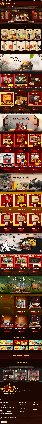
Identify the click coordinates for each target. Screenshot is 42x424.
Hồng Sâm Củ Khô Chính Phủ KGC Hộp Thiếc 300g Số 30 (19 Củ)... (7, 166)
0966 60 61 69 (3, 0)
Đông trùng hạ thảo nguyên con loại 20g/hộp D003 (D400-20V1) (35, 87)
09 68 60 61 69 (9, 0)
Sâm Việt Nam (8, 9)
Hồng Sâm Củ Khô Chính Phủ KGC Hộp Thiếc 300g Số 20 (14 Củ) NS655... (21, 166)
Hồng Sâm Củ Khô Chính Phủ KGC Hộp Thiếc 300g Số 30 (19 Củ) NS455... (35, 166)
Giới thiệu (14, 3)
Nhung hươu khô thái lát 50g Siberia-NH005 (35, 328)
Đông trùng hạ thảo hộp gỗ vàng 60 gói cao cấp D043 (7, 106)
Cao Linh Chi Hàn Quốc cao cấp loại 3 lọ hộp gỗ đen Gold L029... (35, 268)
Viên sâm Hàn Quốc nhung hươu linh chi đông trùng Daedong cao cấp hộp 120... (7, 328)
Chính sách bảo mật (22, 404)
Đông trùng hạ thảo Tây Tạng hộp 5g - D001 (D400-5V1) (21, 106)
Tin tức (26, 3)
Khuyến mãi (20, 3)
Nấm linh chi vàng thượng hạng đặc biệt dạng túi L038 (7, 268)
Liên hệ (37, 3)
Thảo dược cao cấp (9, 6)
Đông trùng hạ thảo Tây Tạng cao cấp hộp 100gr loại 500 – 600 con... (7, 87)
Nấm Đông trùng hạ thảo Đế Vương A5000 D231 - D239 (35, 106)
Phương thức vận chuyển (22, 403)
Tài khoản (37, 0)
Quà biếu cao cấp (9, 11)
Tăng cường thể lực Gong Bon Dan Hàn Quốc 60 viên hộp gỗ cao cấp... (21, 87)
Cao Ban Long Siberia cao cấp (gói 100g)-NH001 (7, 296)
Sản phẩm (8, 3)
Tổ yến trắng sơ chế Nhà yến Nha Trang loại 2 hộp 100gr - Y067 (35, 208)
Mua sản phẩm (7, 90)
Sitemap (20, 407)
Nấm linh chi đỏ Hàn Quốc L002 (21, 268)
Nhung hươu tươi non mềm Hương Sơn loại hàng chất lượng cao (21, 328)
